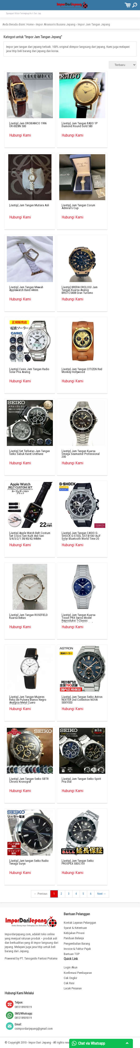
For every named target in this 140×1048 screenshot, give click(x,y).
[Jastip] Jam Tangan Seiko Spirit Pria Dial (81, 780)
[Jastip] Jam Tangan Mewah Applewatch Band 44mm (26, 288)
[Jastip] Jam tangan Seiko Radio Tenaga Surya (29, 862)
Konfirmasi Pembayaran (78, 973)
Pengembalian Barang (77, 943)
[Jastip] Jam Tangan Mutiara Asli (29, 205)
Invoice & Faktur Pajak (77, 949)
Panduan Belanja (74, 938)
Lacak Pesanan (73, 988)
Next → (101, 893)
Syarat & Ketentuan (75, 928)
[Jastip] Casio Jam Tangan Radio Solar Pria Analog (29, 370)
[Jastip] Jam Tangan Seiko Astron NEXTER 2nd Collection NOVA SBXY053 (82, 699)
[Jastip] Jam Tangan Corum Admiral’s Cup (78, 206)
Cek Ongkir (70, 978)
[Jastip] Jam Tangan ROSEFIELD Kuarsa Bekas (28, 616)
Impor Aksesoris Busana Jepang (55, 24)
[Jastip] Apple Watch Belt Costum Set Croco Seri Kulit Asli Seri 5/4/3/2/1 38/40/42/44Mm (29, 535)
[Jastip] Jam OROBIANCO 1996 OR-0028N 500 (28, 124)
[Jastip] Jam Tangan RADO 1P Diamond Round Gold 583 (80, 124)
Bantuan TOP (72, 954)
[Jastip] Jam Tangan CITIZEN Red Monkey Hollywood (82, 370)
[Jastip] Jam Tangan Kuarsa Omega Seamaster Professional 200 (81, 453)
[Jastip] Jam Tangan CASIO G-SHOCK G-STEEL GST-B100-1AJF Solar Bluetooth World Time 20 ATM (81, 537)
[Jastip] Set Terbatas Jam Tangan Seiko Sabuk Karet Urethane (29, 452)
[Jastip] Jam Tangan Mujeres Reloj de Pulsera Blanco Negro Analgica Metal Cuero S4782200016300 (27, 701)
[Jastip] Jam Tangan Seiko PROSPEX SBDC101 (78, 862)
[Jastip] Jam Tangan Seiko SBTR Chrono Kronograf (29, 780)
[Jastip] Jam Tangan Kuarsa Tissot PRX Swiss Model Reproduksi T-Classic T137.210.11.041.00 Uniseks (78, 619)
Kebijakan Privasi (74, 933)
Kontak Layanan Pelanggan (80, 922)
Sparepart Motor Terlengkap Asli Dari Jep (23, 13)
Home (30, 24)
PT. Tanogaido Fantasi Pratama (38, 958)
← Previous (40, 893)
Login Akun (70, 967)
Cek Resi (69, 983)
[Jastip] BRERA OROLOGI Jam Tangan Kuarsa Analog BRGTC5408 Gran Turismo (80, 290)
